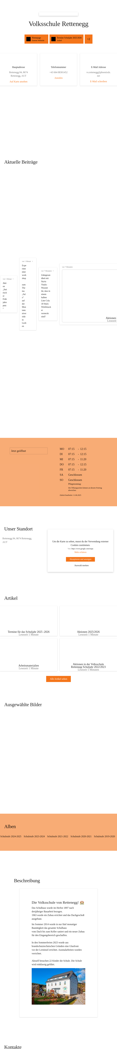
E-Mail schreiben (97, 81)
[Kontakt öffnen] (20, 885)
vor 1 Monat (7, 174)
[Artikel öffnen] (29, 468)
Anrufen (58, 78)
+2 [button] (105, 39)
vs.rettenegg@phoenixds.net (20, 897)
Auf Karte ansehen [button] (20, 81)
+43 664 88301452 (20, 901)
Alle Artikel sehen (58, 534)
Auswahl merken (80, 409)
